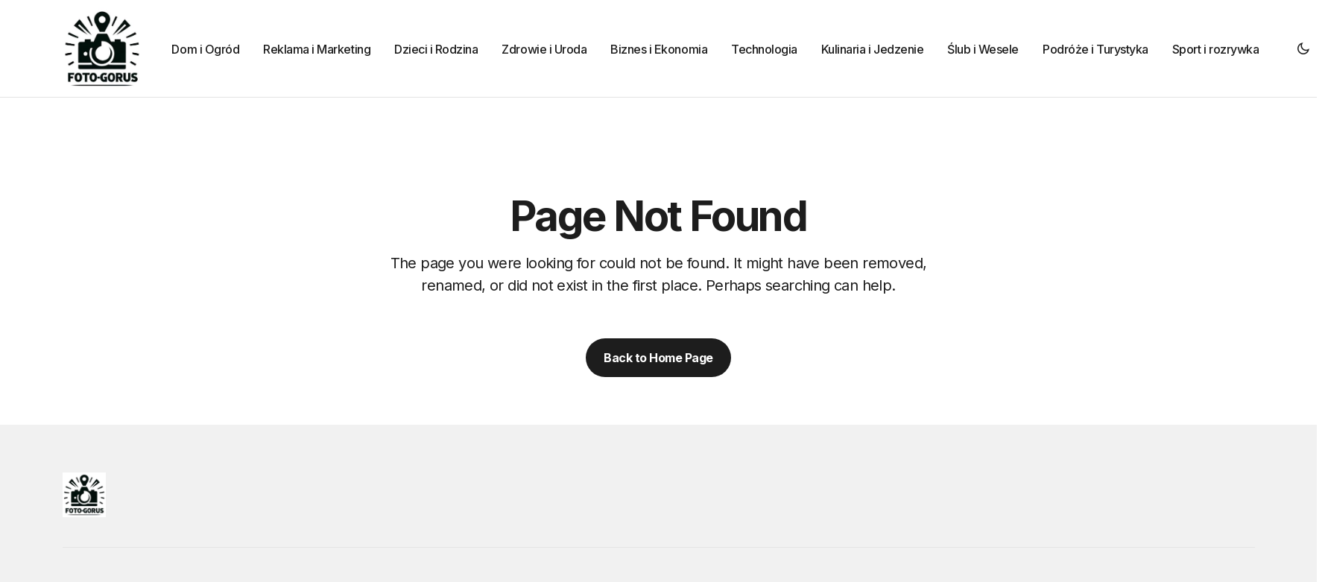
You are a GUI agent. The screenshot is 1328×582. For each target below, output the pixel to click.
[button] (1303, 48)
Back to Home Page (658, 357)
